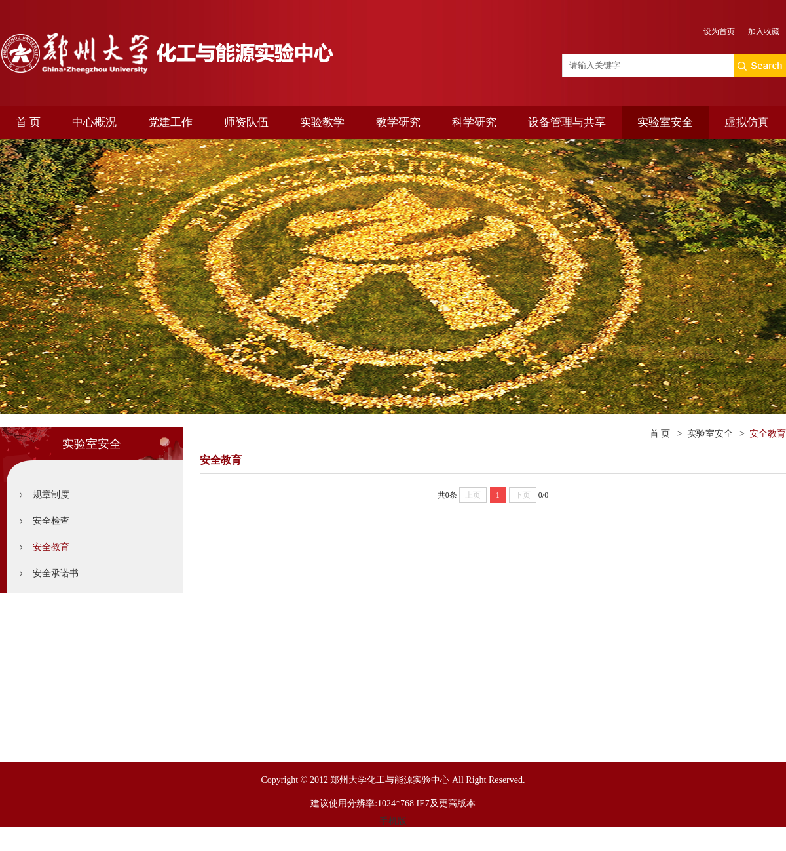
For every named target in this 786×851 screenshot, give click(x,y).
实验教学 (322, 122)
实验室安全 (665, 122)
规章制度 (51, 495)
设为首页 (719, 31)
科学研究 (474, 122)
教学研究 (398, 122)
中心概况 (94, 122)
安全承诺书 (56, 573)
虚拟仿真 (746, 122)
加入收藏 (763, 31)
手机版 (393, 821)
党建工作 (170, 122)
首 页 (28, 122)
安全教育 (51, 547)
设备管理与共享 (567, 122)
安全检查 (51, 521)
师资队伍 (246, 122)
